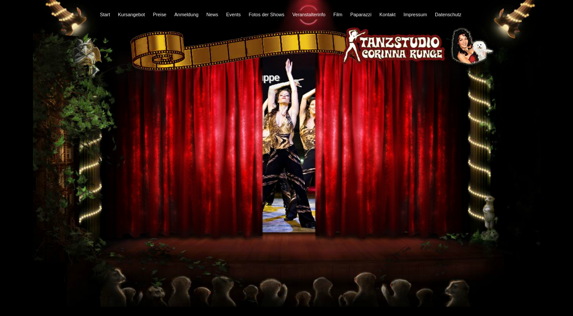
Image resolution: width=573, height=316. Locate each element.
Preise (160, 14)
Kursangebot (131, 14)
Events (233, 14)
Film (337, 14)
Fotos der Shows (266, 14)
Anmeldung (186, 14)
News (212, 14)
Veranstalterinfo (308, 14)
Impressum (415, 14)
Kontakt (388, 14)
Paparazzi (361, 14)
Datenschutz (448, 14)
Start (105, 14)
